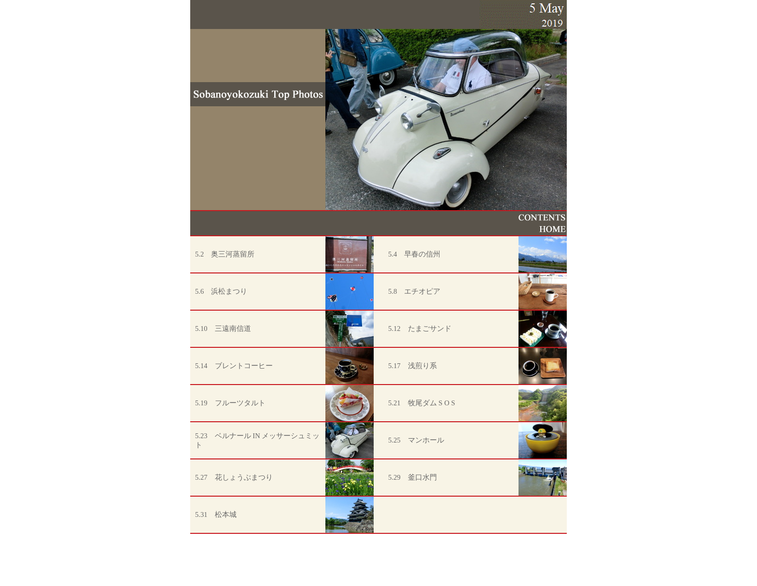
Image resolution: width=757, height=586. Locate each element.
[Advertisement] (378, 564)
